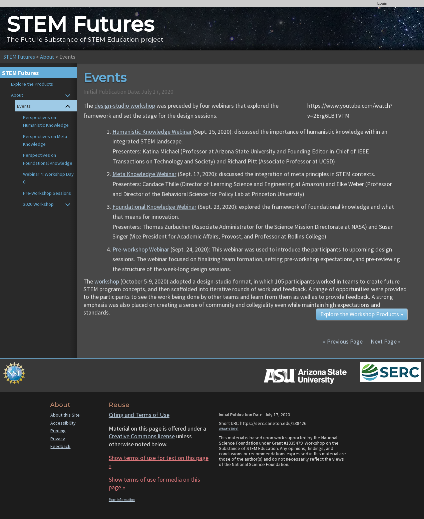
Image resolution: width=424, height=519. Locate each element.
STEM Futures (19, 56)
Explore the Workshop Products (361, 314)
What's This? (229, 429)
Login (382, 3)
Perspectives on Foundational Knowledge (47, 159)
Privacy (57, 439)
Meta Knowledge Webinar (144, 174)
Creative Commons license (142, 436)
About (47, 56)
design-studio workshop (124, 105)
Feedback (60, 446)
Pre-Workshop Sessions (47, 193)
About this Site (65, 415)
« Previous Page (343, 341)
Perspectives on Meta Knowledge (45, 140)
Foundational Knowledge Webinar (154, 206)
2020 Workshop (38, 204)
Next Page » (385, 341)
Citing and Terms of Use (139, 415)
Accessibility (63, 423)
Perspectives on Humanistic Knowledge (46, 121)
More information (122, 499)
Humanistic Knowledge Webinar (152, 131)
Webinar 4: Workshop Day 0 (48, 178)
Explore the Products (32, 84)
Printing (58, 431)
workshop (106, 281)
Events (24, 106)
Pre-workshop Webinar (140, 249)
